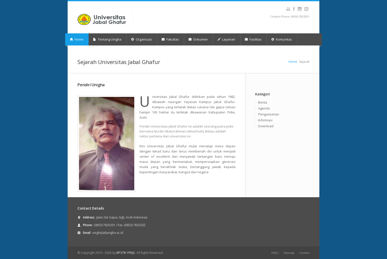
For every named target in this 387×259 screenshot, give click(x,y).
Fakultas (170, 39)
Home (76, 39)
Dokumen (198, 39)
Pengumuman (268, 114)
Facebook (293, 9)
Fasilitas (253, 39)
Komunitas (281, 39)
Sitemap (289, 253)
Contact (304, 253)
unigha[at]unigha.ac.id (107, 233)
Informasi (265, 120)
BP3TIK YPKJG (125, 253)
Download (265, 126)
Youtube (288, 9)
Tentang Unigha (107, 39)
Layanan (226, 39)
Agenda (264, 108)
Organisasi (141, 39)
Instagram (299, 9)
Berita (262, 102)
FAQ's (275, 253)
